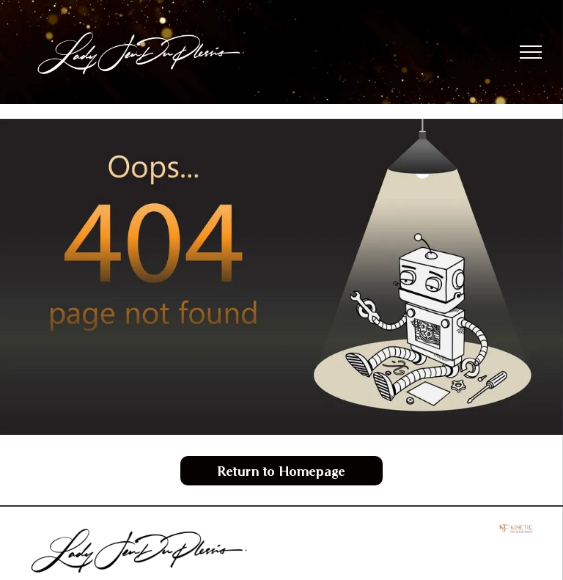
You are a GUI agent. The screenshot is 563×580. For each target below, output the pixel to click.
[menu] (531, 52)
